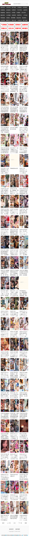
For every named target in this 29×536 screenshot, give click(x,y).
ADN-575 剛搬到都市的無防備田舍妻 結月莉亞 (14, 517)
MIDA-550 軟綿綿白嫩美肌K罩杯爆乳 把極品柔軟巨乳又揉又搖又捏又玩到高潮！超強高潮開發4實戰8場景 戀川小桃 (5, 152)
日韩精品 (19, 7)
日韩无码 (8, 7)
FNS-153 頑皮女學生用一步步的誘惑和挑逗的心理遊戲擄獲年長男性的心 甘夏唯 (23, 110)
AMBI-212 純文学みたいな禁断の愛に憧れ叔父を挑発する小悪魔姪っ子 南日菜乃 (24, 89)
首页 (3, 523)
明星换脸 (3, 17)
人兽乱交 (19, 20)
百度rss (20, 535)
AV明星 (13, 12)
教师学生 (19, 15)
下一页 (20, 523)
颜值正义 (8, 20)
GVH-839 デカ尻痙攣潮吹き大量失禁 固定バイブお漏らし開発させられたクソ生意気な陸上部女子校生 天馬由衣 (5, 173)
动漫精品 (3, 10)
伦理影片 (14, 10)
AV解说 (8, 17)
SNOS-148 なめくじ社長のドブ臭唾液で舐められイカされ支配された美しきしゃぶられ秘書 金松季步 (23, 356)
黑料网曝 (13, 17)
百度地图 (15, 535)
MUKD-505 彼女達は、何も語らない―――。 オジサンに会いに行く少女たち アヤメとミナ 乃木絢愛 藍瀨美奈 (23, 234)
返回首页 (3, 7)
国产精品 (14, 7)
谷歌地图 (3, 535)
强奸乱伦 (8, 12)
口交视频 (8, 15)
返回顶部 (17, 529)
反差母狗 (3, 20)
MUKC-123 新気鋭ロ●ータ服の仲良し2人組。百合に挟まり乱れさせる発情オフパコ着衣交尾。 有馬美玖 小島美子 (24, 132)
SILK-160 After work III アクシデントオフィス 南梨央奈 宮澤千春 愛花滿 (5, 89)
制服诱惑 (3, 12)
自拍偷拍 (8, 10)
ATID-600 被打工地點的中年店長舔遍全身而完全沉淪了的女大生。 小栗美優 (24, 49)
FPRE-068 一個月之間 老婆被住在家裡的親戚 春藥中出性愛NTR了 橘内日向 (14, 416)
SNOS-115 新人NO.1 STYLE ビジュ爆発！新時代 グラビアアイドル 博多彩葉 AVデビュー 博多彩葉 (5, 316)
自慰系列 (14, 15)
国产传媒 (25, 20)
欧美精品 (25, 7)
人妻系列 (25, 10)
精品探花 (19, 17)
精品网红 (24, 17)
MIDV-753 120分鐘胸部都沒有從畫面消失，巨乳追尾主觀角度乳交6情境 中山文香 (14, 232)
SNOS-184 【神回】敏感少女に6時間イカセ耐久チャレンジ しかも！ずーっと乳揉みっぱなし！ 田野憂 (5, 397)
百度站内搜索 (9, 535)
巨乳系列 (24, 12)
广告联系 (25, 535)
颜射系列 (3, 15)
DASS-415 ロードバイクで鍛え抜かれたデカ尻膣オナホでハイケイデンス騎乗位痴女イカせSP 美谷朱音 (23, 459)
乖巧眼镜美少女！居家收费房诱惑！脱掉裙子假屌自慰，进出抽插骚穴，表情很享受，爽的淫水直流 (23, 295)
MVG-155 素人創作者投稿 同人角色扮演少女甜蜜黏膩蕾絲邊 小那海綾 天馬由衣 (24, 191)
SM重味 (18, 12)
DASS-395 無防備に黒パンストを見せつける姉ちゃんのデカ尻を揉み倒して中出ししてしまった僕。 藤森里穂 (5, 50)
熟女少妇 (14, 20)
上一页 (9, 523)
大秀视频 (25, 15)
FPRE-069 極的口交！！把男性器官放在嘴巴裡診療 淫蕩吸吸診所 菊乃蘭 (5, 416)
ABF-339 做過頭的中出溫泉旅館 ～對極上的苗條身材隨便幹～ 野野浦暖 (14, 89)
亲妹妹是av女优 (14, 168)
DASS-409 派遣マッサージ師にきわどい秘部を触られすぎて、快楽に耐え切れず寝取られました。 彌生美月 (4, 71)
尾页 (26, 523)
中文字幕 (19, 10)
